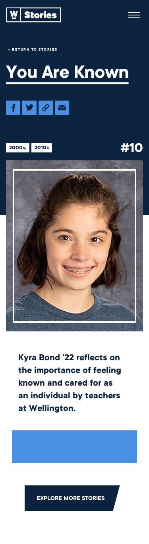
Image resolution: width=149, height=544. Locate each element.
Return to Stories (35, 49)
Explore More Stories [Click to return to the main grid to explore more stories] (70, 498)
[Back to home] (34, 15)
